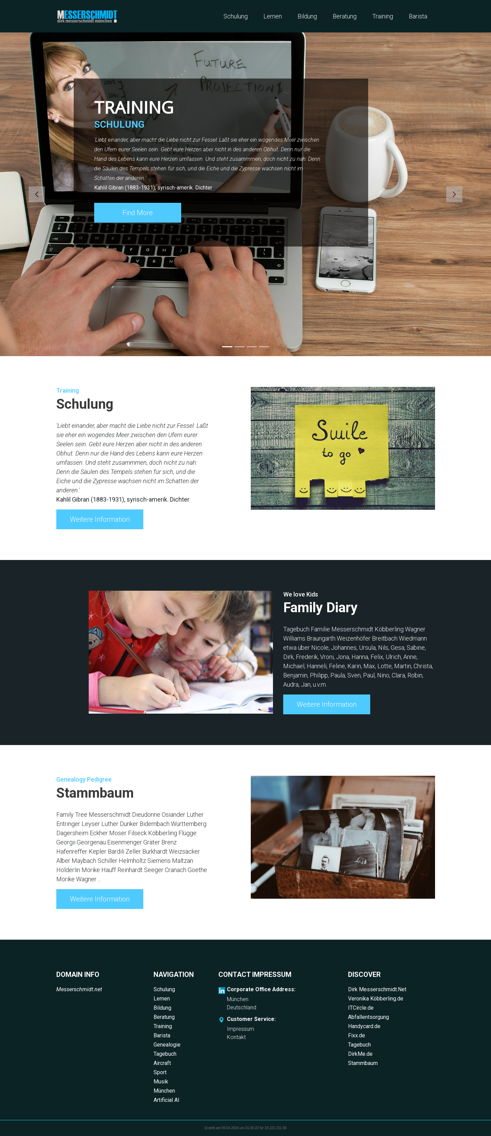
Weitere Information (100, 519)
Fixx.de (356, 1035)
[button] (37, 194)
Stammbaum (363, 1063)
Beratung (345, 16)
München (164, 1091)
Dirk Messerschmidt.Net (377, 989)
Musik (161, 1081)
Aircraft (162, 1063)
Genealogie (167, 1044)
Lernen (272, 16)
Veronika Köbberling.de (375, 998)
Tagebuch (165, 1054)
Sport (160, 1072)
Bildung (307, 16)
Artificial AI (166, 1100)
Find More (137, 213)
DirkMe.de (360, 1054)
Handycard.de (364, 1026)
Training (382, 16)
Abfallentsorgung (368, 1017)
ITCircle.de (361, 1008)
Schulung (235, 16)
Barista (418, 16)
